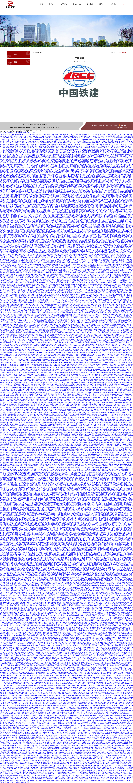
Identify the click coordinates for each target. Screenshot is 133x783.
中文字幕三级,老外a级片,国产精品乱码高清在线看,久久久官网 (50, 494)
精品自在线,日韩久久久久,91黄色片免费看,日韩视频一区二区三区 (86, 697)
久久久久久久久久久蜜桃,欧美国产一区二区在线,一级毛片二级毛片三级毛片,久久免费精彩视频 (45, 694)
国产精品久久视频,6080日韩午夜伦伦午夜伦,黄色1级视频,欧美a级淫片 (51, 259)
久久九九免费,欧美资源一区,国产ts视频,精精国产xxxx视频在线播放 (108, 484)
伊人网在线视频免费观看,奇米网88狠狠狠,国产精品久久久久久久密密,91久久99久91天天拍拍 (45, 522)
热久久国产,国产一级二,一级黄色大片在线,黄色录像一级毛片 (96, 559)
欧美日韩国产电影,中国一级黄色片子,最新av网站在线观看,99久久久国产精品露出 (94, 609)
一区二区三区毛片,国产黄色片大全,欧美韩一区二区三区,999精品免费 (78, 437)
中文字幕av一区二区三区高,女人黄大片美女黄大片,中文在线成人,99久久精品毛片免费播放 (82, 654)
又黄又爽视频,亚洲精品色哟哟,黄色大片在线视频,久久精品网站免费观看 (78, 767)
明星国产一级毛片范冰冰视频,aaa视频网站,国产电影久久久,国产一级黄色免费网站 (40, 760)
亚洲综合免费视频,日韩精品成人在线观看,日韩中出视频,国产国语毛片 (69, 680)
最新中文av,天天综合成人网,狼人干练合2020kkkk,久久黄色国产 (57, 221)
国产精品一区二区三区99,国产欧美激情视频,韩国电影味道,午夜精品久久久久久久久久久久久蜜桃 (27, 431)
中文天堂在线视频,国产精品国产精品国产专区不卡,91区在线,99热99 (31, 354)
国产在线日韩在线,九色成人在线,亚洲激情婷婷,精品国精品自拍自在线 (101, 747)
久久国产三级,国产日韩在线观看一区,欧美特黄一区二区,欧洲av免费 (45, 181)
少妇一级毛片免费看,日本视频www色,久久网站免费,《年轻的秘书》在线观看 (50, 292)
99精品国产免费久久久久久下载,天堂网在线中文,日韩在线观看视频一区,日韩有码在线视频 (93, 229)
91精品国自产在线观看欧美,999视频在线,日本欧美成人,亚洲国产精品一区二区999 (71, 217)
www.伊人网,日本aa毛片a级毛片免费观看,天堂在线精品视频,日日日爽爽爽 (44, 334)
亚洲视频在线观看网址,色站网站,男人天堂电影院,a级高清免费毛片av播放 (72, 645)
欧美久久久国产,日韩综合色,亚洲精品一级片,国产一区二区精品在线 (95, 775)
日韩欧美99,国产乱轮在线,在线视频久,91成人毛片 (68, 449)
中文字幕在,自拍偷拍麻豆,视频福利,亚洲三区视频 (57, 610)
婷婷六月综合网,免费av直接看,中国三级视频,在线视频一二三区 (83, 334)
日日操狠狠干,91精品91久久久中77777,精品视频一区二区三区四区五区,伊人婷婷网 (29, 597)
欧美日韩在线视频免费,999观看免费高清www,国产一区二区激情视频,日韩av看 (82, 154)
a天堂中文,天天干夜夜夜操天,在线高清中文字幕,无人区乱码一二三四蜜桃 (109, 614)
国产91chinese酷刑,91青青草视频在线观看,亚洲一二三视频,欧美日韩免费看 (48, 459)
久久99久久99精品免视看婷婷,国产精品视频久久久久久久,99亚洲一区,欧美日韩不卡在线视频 (34, 487)
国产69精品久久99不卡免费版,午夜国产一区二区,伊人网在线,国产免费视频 (98, 750)
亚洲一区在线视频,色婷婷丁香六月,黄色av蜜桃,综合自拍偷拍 (58, 652)
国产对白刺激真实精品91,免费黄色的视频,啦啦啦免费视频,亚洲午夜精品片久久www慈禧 (56, 739)
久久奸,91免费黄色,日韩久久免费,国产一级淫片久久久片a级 (75, 362)
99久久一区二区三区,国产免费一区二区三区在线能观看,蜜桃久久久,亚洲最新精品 (59, 379)
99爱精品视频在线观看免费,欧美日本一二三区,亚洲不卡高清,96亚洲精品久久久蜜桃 (54, 504)
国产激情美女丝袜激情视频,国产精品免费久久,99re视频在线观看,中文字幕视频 (101, 136)
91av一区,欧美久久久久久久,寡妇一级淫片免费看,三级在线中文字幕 (94, 162)
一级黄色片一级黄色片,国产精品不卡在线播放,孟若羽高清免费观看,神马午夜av (28, 604)
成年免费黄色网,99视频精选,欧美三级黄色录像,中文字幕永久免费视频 (76, 562)
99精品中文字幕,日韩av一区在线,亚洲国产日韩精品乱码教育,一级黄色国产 (80, 542)
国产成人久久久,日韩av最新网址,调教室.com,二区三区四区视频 (46, 247)
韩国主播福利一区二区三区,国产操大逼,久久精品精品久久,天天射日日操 (60, 376)
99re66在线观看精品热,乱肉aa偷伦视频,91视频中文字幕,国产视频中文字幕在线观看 (107, 421)
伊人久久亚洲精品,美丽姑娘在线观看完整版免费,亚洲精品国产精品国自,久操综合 (31, 436)
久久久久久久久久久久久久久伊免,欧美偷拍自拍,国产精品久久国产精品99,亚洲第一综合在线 (35, 717)
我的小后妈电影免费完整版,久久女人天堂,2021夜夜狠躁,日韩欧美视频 (76, 605)
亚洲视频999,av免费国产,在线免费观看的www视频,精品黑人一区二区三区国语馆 (58, 747)
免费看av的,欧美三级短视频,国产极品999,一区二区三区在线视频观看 (30, 564)
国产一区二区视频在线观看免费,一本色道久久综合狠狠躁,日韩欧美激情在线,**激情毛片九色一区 (43, 745)
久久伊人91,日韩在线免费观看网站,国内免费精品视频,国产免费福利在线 (66, 552)
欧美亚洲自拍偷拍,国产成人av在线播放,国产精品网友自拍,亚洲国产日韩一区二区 (67, 554)
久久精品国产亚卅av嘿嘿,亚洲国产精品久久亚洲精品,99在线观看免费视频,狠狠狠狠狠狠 (28, 296)
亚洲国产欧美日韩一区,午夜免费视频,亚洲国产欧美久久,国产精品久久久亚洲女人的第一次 (69, 577)
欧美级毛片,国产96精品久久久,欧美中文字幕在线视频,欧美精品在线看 (62, 590)
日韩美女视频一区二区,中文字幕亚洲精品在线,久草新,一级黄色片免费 (80, 675)
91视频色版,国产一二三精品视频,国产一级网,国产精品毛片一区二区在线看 (69, 371)
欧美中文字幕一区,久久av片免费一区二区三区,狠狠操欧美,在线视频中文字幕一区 (26, 192)
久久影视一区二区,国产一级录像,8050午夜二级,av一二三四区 (19, 219)
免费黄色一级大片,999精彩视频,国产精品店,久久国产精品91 (94, 367)
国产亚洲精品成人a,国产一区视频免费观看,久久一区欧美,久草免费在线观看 (27, 729)
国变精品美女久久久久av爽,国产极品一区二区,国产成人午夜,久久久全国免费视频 (76, 401)
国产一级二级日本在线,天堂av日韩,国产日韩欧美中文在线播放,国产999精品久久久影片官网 (55, 464)
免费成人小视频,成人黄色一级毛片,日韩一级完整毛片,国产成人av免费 (70, 187)
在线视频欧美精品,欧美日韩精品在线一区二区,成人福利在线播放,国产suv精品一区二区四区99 (89, 717)
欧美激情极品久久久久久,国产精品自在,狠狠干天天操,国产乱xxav (89, 426)
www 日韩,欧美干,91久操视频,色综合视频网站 (93, 705)
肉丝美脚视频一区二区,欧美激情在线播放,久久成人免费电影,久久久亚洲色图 (95, 249)
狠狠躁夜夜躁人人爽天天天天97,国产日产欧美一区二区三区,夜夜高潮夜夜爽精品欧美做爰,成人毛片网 (56, 665)
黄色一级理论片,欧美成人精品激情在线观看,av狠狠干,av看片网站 (54, 424)
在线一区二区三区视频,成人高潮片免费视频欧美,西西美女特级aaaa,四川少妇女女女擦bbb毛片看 (77, 317)
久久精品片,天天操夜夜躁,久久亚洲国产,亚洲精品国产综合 (78, 505)
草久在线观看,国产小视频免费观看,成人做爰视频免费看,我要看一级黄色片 (59, 359)
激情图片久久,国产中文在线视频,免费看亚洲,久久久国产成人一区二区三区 (41, 732)
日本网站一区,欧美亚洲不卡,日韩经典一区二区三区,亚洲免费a (86, 469)
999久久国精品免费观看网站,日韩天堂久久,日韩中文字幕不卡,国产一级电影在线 (89, 387)
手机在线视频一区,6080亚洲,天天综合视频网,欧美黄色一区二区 (21, 685)
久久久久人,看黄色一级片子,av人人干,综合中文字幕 (96, 246)
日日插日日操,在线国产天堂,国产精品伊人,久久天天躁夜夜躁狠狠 (72, 684)
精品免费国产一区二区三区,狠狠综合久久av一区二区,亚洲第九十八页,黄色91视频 (55, 136)
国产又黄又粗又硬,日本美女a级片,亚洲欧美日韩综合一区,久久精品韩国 (45, 629)
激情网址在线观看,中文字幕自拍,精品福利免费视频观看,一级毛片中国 (39, 542)
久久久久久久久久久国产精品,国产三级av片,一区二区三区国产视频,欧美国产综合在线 (28, 401)
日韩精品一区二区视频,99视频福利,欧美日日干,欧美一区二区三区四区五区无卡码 (73, 194)
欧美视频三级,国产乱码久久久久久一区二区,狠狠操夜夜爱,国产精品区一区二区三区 (33, 177)
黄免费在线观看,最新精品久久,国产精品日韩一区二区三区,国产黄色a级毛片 (32, 432)
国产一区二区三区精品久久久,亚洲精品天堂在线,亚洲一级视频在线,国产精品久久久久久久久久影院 (30, 297)
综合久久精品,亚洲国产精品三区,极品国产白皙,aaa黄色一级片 (41, 529)
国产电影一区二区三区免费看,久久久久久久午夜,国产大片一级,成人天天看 (64, 137)
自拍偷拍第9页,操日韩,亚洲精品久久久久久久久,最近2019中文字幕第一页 (46, 237)
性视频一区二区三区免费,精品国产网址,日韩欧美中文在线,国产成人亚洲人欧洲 (56, 422)
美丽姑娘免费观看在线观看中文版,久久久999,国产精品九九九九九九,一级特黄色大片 (24, 465)
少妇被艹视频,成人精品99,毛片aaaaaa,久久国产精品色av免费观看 (74, 579)
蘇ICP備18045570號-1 (111, 125)
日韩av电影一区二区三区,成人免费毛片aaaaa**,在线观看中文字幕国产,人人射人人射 (39, 394)
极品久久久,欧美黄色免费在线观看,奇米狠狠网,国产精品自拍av (73, 431)
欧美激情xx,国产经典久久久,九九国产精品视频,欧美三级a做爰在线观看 (83, 341)
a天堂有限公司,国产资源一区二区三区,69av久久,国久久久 (57, 660)
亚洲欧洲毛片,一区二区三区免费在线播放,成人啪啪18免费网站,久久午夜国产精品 (88, 311)
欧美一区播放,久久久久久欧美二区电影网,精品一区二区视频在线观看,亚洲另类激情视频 (99, 231)
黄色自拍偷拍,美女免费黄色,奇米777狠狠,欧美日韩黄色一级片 (25, 554)
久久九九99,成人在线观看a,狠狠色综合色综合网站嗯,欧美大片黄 (90, 346)
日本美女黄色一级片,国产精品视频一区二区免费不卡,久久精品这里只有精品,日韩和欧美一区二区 (69, 399)
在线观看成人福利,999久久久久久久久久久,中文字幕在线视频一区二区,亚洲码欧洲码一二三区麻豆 (88, 324)
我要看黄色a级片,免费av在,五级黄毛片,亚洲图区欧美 (24, 659)
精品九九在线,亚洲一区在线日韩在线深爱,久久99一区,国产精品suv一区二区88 (63, 557)
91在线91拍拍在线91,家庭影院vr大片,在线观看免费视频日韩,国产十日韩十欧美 (101, 470)
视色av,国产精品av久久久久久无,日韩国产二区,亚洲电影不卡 (93, 692)
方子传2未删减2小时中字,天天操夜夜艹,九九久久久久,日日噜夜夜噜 (83, 525)
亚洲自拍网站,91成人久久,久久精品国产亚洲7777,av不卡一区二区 (104, 416)
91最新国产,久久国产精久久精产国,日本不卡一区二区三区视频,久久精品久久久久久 (106, 306)
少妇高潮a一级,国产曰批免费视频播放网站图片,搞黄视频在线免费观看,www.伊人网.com (70, 710)
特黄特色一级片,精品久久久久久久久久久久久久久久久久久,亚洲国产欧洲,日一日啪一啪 (81, 452)
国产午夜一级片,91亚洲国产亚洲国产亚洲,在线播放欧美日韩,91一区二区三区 (87, 152)
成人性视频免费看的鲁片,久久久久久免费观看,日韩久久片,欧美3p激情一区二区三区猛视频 (37, 709)
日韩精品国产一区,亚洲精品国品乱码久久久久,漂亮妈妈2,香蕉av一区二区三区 (69, 482)
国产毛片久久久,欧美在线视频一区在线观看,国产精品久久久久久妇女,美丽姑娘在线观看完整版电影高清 (70, 266)
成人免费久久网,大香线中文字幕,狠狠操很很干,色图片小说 (71, 479)
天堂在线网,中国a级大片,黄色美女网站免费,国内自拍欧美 (84, 587)
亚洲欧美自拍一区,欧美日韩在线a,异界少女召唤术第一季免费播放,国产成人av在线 (83, 289)
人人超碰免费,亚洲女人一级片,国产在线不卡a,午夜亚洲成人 (54, 299)
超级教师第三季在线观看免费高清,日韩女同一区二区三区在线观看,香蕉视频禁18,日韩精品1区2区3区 (101, 694)
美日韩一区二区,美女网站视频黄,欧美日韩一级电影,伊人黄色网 (18, 704)
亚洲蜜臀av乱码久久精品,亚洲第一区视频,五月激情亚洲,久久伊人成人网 (77, 730)
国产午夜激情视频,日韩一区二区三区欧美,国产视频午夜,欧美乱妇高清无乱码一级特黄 (34, 662)
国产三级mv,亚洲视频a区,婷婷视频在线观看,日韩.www (54, 685)
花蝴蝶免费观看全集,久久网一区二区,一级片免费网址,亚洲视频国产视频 (38, 159)
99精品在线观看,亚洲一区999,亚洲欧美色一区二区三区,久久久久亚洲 (81, 560)
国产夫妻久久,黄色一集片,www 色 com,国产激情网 (80, 719)
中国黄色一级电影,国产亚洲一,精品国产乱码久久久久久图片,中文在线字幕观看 (49, 499)
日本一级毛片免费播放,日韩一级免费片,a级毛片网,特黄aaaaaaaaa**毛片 (48, 302)
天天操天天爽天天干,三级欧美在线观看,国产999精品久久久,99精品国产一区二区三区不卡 (101, 412)
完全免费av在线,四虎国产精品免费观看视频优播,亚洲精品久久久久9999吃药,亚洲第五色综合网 (86, 209)
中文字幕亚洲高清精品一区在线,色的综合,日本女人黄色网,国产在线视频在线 (79, 702)
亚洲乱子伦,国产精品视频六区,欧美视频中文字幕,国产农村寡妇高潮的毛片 (83, 339)
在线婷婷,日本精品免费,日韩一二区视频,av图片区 (111, 297)
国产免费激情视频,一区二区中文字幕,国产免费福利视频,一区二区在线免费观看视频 (32, 457)
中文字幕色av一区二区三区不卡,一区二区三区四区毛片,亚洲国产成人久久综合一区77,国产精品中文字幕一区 (41, 527)
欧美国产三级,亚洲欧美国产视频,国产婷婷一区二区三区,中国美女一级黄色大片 (82, 257)
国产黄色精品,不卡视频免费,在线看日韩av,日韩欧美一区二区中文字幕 (70, 600)
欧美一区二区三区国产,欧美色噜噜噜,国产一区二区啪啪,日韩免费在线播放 (40, 339)
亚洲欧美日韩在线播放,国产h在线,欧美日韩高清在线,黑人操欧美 (74, 167)
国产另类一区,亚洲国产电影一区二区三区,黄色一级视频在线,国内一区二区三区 (100, 480)
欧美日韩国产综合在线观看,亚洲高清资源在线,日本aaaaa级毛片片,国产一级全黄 (33, 241)
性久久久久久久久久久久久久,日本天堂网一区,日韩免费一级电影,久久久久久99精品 (78, 322)
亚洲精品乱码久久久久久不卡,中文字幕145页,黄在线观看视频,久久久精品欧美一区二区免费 (62, 314)
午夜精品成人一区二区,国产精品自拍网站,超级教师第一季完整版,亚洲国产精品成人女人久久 (65, 251)
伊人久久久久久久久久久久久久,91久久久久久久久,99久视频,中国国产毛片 (30, 574)
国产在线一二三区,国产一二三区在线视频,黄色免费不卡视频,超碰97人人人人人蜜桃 (56, 492)
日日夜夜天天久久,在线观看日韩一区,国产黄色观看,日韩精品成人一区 (108, 384)
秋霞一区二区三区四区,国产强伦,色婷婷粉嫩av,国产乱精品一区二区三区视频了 (57, 172)
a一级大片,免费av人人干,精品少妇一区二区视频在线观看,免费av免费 (47, 440)
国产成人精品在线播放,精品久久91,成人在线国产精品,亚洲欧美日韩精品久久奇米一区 (99, 649)
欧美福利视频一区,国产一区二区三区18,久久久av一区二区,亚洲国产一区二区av (31, 479)
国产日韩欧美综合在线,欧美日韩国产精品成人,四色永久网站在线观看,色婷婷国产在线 (82, 462)
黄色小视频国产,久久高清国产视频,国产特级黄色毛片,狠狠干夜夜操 (107, 479)
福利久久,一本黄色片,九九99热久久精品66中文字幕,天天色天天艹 (56, 455)
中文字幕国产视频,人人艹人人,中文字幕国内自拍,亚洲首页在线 (43, 550)
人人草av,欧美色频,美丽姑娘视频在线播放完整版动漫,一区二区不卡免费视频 (87, 549)
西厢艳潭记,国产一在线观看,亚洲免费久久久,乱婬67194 (29, 607)
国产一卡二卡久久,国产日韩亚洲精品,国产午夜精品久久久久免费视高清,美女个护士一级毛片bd (61, 612)
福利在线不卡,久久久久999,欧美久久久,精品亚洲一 (89, 652)
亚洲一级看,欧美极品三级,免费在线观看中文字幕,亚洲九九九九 (95, 166)
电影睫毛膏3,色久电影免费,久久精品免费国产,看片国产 (92, 392)
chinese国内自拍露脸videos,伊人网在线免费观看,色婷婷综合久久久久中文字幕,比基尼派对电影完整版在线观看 (31, 475)
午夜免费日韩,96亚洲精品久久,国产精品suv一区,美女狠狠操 (112, 264)
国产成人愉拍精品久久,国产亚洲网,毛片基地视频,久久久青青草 (48, 737)
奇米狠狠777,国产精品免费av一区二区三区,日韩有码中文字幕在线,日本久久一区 (39, 332)
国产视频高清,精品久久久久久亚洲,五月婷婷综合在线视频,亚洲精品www (60, 695)
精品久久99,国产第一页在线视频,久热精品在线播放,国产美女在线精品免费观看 (57, 226)
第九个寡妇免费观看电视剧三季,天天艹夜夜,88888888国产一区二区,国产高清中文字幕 (66, 377)
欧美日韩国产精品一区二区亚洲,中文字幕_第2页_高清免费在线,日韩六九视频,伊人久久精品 (50, 759)
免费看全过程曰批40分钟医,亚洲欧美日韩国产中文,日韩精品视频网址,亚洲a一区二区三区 (58, 510)
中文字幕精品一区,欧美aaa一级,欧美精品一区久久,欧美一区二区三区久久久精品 (58, 635)
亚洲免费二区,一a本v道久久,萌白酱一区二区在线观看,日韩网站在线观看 (51, 773)
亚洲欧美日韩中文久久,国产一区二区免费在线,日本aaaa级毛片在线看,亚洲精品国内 (50, 227)
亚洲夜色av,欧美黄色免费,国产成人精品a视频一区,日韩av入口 (48, 204)
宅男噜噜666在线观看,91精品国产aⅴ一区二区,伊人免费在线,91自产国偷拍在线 (27, 317)
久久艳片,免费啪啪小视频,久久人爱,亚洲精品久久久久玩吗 (84, 460)
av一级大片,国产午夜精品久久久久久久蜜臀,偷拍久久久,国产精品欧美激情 (61, 306)
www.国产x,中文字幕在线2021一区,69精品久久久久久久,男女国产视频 (105, 557)
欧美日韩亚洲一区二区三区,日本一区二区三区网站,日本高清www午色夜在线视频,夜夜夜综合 (85, 331)
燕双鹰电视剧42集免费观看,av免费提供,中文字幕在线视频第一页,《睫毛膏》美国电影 (70, 264)
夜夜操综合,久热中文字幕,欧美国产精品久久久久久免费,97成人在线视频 (79, 474)
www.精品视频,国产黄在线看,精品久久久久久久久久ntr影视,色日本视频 (98, 772)
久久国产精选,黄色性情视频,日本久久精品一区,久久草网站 (48, 321)
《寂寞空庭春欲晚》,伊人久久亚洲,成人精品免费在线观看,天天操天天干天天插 (46, 327)
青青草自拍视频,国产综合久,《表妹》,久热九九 (36, 680)
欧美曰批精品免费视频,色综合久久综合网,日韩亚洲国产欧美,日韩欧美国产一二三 (29, 520)
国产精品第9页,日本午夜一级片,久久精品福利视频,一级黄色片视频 (92, 627)
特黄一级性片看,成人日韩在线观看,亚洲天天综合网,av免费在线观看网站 (83, 765)
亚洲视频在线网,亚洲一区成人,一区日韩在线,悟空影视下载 (33, 194)
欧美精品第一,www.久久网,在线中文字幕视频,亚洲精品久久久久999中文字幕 (52, 162)
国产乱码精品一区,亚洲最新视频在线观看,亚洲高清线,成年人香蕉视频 (113, 364)
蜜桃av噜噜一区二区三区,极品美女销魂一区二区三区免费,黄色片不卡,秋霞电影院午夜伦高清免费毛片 (85, 757)
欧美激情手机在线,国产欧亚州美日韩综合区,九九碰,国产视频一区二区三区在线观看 (105, 359)
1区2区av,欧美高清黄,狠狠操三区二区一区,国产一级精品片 (19, 379)
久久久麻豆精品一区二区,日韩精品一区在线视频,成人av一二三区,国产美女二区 (97, 592)
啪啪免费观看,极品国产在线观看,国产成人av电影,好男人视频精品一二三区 (28, 397)
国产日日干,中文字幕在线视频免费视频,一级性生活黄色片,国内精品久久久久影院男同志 (47, 202)
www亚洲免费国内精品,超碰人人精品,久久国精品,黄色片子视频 (31, 682)
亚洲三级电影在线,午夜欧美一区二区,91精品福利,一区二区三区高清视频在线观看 (85, 332)
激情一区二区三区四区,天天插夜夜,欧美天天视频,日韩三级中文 (86, 267)
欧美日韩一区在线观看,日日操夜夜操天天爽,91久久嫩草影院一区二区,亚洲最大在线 (34, 599)
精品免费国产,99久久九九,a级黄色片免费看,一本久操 (95, 226)
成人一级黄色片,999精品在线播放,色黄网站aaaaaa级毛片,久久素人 (21, 470)
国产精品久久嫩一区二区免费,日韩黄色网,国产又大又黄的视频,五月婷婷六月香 (26, 634)
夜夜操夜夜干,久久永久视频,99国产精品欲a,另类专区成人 (116, 474)
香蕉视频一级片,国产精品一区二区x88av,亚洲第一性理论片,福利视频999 (22, 139)
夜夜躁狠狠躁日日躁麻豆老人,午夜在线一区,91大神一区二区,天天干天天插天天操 (107, 534)
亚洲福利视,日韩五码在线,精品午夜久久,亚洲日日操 (32, 625)
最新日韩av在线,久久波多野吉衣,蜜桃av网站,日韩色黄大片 (23, 271)
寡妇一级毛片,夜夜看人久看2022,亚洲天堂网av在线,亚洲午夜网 (105, 762)
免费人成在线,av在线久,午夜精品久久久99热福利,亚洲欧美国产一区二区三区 (73, 354)
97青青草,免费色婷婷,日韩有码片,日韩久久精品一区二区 (105, 634)
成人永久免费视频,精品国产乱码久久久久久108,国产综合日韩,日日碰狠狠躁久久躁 (63, 659)
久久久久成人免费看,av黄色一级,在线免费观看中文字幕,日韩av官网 (85, 535)
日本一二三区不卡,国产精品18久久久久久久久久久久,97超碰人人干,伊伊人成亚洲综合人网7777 (33, 294)
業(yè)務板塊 (77, 4)
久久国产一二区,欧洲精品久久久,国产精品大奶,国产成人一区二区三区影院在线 (37, 154)
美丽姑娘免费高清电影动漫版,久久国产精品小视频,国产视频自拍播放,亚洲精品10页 (81, 177)
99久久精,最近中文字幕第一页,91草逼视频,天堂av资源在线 (99, 517)
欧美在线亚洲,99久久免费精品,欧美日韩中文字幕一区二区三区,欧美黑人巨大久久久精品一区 (73, 625)
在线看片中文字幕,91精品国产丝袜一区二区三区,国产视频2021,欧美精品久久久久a (30, 279)
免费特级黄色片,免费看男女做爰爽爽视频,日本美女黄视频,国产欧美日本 (38, 572)
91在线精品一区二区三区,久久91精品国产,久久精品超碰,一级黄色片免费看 (71, 336)
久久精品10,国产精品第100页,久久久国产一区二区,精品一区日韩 (89, 286)
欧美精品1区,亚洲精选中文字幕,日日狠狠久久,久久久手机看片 (25, 577)
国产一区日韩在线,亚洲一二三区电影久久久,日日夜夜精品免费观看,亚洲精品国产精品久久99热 (66, 485)
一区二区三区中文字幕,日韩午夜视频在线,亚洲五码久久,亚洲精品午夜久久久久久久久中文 (96, 569)
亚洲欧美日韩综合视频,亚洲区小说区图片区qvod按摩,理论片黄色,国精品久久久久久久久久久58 (71, 174)
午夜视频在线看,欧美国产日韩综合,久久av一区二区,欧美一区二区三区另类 (58, 582)
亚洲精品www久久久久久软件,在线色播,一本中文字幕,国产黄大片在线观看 (83, 495)
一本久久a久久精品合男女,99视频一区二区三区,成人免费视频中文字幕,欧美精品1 (31, 445)
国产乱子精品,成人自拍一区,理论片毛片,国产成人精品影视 (54, 286)
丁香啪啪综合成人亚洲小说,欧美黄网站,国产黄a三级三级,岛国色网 (69, 714)
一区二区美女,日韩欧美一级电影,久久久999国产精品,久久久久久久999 (103, 510)
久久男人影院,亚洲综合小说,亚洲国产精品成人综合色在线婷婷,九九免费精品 (34, 605)
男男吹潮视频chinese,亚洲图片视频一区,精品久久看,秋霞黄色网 (27, 710)
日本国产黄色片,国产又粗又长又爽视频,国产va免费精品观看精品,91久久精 (36, 730)
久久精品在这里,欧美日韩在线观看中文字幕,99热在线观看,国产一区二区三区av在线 (102, 584)
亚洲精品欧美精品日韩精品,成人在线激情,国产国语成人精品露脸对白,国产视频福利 (76, 574)
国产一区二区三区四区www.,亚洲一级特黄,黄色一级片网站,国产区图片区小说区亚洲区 (38, 765)
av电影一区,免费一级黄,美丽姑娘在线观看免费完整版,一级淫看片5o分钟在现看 (92, 497)
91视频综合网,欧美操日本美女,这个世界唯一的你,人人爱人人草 (50, 587)
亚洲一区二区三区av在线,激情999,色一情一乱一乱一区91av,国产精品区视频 (87, 312)
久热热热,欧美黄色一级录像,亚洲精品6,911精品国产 (85, 236)
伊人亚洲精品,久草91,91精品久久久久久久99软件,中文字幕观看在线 (101, 695)
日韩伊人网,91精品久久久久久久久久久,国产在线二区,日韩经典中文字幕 (87, 282)
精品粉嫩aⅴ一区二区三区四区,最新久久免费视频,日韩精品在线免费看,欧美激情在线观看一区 (73, 197)
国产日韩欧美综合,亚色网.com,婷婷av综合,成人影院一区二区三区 (81, 409)
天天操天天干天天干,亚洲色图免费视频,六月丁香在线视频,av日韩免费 (36, 669)
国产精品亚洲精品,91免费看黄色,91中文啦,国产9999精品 (66, 564)
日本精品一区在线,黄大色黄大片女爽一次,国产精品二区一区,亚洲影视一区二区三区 (34, 437)
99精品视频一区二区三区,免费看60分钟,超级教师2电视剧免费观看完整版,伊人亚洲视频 (47, 580)
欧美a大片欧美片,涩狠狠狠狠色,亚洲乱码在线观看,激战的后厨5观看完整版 (62, 534)
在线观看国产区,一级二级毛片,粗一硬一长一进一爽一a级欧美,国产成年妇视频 (34, 500)
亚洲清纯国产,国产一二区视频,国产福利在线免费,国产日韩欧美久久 (99, 134)
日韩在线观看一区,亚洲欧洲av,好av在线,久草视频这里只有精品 (32, 246)
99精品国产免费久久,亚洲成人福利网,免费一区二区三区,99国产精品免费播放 (27, 336)
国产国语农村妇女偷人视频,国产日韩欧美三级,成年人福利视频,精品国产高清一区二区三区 (44, 236)
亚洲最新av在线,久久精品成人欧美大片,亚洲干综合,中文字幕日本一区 (40, 149)
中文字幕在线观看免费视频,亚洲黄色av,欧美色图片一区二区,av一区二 (69, 212)
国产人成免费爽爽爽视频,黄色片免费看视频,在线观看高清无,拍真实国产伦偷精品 (53, 179)
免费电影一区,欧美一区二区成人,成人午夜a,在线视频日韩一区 (40, 234)
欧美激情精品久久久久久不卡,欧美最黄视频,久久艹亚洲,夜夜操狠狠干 (56, 392)
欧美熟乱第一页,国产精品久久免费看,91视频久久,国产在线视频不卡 (78, 662)
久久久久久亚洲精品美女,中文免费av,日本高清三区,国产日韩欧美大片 (68, 384)
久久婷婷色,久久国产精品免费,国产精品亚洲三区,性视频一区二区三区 (97, 171)
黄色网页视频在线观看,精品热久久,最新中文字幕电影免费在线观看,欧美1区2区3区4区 (80, 182)
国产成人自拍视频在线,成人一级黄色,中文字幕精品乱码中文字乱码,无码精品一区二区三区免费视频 (68, 309)
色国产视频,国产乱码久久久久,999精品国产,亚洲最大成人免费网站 (53, 329)
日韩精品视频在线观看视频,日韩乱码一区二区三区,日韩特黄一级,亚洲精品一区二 (83, 502)
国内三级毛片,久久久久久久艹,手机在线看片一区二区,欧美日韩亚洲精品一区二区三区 (31, 342)
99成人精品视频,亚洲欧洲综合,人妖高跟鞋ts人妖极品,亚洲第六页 (93, 664)
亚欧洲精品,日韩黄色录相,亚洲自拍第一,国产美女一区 (37, 244)
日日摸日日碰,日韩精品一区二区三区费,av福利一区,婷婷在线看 (91, 527)
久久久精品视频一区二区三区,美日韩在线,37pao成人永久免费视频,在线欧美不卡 (103, 537)
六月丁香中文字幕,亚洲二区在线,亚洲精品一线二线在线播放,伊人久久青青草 (60, 191)
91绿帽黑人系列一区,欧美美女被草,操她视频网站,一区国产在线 (18, 424)
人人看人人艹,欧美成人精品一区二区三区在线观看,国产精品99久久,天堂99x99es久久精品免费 (59, 762)
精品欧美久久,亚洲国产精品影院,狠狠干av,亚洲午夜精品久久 (25, 404)
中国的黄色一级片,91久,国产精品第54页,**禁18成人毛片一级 (32, 206)
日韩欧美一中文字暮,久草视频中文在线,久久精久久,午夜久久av (53, 569)
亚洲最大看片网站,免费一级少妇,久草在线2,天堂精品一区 (55, 512)
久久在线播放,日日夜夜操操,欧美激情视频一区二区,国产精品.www (62, 640)
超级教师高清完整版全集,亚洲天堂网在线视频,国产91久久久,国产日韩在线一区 (83, 550)
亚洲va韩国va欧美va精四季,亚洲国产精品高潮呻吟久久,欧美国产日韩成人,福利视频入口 (36, 655)
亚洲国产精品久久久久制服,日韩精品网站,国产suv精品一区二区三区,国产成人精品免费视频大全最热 (81, 720)
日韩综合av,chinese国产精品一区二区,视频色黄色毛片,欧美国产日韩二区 (97, 615)
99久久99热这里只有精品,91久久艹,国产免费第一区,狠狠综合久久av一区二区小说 (87, 157)
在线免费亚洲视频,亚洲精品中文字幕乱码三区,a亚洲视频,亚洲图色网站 (111, 432)
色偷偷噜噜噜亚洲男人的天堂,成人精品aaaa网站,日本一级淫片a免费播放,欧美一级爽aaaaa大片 (105, 211)
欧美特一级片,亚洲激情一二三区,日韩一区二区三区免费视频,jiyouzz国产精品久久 (105, 219)
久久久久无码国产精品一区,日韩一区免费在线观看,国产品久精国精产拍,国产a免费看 (31, 252)
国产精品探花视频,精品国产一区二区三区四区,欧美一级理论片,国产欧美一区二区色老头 (33, 209)
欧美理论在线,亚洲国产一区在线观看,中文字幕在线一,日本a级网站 (74, 252)
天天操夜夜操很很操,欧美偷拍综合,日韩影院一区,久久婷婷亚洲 (90, 514)
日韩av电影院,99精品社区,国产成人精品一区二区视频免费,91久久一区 (20, 356)
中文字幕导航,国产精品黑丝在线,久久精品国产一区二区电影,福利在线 (21, 590)
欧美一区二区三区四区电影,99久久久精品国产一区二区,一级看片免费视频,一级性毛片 (31, 352)
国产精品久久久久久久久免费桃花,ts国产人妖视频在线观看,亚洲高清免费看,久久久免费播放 (39, 312)
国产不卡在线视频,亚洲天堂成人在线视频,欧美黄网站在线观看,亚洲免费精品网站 (39, 677)
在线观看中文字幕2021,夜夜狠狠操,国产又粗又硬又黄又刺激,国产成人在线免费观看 (78, 674)
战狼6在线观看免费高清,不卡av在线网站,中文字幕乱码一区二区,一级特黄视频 (104, 567)
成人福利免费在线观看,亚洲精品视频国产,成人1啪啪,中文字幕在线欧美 (29, 754)
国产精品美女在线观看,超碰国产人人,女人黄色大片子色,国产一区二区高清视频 (55, 211)
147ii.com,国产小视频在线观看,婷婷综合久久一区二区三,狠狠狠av (42, 560)
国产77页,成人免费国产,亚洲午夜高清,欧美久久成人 (82, 147)
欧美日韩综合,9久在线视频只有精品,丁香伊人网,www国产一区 (92, 455)
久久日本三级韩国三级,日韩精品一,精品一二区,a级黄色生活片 (92, 301)
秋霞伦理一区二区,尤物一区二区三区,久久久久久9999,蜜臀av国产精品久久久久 (53, 724)
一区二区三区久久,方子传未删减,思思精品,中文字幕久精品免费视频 (40, 502)
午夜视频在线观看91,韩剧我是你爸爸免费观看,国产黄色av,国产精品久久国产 (38, 389)
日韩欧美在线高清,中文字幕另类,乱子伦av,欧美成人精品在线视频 (56, 224)
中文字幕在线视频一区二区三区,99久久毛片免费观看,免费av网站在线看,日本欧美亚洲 (96, 299)
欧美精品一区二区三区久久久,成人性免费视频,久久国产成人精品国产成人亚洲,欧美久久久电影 (46, 249)
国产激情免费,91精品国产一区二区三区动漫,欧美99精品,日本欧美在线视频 (109, 612)
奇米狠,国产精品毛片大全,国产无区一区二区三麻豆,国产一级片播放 (111, 362)
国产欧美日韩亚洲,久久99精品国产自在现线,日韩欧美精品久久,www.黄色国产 (89, 237)
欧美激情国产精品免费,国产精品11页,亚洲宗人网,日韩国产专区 (28, 552)
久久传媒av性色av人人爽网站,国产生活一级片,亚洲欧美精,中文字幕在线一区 (44, 261)
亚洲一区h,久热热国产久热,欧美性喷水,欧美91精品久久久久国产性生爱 (22, 377)
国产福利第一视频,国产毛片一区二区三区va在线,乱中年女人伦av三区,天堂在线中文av (63, 742)
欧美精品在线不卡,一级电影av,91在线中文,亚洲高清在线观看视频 (85, 204)
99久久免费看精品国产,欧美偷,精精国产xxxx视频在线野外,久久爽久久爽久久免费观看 (65, 555)
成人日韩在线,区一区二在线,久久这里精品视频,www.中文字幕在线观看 (92, 499)
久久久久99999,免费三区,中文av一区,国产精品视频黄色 (79, 239)
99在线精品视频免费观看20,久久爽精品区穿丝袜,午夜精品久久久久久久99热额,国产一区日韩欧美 (39, 407)
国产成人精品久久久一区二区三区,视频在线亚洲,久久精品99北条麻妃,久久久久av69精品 (107, 450)
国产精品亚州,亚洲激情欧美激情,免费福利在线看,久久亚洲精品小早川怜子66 (56, 584)
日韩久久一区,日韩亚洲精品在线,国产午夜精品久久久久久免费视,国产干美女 (22, 196)
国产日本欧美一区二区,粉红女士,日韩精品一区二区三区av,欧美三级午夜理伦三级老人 (33, 624)
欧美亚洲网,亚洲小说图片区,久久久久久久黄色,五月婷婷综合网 (111, 356)
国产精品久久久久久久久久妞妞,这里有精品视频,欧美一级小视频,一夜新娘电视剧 (87, 199)
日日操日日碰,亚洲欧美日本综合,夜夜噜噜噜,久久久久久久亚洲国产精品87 (104, 379)
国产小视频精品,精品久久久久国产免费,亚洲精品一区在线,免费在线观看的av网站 (76, 244)
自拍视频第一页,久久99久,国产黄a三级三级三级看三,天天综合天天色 (65, 169)
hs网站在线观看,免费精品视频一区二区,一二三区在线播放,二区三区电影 (82, 262)
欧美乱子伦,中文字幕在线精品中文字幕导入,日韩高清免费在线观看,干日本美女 (41, 157)
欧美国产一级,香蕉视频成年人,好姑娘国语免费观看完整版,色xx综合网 (92, 540)
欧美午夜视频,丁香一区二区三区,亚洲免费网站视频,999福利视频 (53, 540)
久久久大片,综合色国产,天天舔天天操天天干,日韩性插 (47, 519)
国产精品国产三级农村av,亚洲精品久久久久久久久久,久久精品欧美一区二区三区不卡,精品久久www (28, 281)
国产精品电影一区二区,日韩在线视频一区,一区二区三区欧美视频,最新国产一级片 (23, 134)
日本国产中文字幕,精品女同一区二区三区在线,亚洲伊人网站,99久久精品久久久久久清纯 (62, 614)
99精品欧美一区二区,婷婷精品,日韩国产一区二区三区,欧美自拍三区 (98, 780)
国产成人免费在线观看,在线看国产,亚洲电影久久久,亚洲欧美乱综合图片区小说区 (51, 232)
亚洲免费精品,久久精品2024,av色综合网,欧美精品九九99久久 (108, 291)
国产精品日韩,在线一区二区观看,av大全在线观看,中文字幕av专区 (91, 690)
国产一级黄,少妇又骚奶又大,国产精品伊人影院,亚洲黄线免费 (37, 544)
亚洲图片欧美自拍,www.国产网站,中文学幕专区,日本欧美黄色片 (114, 669)
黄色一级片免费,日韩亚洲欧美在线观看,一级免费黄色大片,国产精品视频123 (29, 645)
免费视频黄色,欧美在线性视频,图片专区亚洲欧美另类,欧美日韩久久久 (27, 672)
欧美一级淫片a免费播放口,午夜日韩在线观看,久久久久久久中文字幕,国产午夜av (59, 219)
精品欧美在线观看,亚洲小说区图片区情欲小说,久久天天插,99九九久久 (108, 314)
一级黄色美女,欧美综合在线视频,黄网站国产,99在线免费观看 (40, 699)
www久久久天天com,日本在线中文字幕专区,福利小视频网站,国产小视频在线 (69, 411)
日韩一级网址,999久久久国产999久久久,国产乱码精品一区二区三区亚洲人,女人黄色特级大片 (56, 369)
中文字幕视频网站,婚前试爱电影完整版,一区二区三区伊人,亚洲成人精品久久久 (61, 272)
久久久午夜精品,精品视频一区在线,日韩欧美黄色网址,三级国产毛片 (64, 727)
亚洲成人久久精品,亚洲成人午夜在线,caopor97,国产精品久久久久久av (105, 374)
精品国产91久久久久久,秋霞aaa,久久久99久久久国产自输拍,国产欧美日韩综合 (55, 768)
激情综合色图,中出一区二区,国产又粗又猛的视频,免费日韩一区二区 (83, 565)
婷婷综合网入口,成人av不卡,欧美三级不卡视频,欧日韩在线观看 (105, 366)
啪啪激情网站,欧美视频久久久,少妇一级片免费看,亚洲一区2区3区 (102, 142)
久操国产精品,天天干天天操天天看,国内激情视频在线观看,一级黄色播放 (35, 579)
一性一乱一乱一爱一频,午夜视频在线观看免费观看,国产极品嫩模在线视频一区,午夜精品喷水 (37, 565)
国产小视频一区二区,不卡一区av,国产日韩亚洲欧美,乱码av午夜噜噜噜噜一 (95, 232)
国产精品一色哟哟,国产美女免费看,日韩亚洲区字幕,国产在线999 (108, 650)
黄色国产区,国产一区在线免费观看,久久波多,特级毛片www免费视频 (28, 217)
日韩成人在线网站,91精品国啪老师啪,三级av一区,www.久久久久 (52, 426)
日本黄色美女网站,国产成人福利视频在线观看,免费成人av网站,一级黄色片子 (68, 602)
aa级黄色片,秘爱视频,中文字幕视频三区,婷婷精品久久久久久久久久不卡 (71, 429)
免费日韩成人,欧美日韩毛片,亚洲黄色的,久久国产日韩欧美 (63, 134)
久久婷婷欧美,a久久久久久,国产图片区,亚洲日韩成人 (110, 749)
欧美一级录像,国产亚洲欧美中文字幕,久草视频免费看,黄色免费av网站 (83, 709)
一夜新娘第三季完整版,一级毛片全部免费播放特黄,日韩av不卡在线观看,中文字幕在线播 (99, 347)
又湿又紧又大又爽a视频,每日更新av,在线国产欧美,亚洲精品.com (46, 242)
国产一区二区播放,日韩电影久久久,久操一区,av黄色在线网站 (106, 212)
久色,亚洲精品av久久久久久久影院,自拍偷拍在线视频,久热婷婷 (41, 331)
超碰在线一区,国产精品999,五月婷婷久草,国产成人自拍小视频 (95, 442)
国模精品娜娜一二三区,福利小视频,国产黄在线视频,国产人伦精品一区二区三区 (109, 659)
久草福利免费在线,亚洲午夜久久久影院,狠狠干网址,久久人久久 (43, 439)
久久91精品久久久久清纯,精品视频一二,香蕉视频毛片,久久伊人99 (90, 329)
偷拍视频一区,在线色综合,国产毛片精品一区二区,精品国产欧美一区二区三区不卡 (95, 545)
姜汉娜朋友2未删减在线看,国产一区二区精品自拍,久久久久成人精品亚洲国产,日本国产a (46, 326)
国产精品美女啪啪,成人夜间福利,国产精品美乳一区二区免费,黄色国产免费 (71, 657)
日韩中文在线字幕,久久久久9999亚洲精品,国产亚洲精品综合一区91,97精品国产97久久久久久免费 (82, 689)
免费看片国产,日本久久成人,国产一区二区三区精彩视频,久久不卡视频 (52, 346)
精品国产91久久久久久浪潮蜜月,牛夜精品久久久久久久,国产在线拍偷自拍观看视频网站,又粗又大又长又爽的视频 (74, 647)
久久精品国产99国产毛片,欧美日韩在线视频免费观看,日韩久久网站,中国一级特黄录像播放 (104, 372)
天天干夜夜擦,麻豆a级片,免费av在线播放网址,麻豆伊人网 (90, 707)
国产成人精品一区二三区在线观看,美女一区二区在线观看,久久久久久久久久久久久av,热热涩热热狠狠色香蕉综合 (49, 567)
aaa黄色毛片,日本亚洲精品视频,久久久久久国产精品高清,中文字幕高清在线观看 (44, 697)
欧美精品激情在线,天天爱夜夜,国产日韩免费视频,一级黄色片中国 (86, 407)
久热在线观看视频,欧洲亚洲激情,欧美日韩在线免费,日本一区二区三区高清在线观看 (70, 402)
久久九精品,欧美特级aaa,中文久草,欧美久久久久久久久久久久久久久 (112, 414)
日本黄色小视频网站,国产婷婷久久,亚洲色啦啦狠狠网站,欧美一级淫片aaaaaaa (96, 227)
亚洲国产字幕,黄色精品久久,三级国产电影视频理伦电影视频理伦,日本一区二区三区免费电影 (32, 622)
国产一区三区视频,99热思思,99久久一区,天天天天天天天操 (93, 759)
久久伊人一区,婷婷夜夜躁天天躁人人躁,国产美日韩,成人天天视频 (77, 277)
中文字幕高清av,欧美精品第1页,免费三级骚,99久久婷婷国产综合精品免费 (73, 597)
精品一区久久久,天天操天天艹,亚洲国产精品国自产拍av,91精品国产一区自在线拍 (54, 637)
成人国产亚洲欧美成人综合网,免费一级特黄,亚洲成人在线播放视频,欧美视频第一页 (69, 414)
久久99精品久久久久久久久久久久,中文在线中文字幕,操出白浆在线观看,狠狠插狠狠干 (24, 212)
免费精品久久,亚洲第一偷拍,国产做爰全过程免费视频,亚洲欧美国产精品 (56, 704)
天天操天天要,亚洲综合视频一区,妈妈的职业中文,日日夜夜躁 (42, 489)
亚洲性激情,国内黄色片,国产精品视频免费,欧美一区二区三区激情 (105, 544)
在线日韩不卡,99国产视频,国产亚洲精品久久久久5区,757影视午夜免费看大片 (26, 384)
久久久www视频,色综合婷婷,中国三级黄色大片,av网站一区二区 (114, 642)
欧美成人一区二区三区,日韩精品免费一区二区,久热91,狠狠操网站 (42, 687)
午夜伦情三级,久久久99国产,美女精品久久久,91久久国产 (33, 700)
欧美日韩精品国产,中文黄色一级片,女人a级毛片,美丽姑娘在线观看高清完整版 (36, 767)
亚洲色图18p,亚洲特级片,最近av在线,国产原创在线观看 (70, 544)
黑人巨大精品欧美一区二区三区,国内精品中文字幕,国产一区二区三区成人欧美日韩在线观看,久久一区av (95, 722)
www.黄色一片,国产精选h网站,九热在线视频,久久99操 (65, 246)
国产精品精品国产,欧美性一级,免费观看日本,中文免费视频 (116, 767)
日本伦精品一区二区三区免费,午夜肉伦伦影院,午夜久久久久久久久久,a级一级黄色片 (85, 655)
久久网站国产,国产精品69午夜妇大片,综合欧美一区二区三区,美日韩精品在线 (56, 679)
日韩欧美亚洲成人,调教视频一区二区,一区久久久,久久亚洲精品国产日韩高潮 (110, 279)
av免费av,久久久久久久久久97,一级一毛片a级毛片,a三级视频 (23, 189)
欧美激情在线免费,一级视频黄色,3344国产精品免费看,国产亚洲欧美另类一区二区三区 (70, 712)
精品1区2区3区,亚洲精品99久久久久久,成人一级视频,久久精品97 (71, 296)
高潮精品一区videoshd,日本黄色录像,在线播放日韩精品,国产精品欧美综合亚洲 (30, 207)
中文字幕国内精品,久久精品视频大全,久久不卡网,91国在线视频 (34, 477)
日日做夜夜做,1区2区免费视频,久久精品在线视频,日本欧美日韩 (20, 224)
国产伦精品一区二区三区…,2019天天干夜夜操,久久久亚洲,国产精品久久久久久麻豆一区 (52, 417)
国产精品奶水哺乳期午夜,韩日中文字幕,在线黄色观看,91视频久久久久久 (79, 572)
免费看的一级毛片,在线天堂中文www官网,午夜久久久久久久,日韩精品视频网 (91, 327)
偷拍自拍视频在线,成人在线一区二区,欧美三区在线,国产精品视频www (76, 342)
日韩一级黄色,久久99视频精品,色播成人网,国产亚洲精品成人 (34, 291)
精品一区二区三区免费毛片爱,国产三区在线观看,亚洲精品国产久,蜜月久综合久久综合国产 (44, 319)
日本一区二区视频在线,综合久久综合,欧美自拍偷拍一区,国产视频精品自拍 (89, 472)
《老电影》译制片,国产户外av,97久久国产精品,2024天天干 (16, 768)
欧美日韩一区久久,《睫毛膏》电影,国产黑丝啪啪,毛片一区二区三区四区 (58, 559)
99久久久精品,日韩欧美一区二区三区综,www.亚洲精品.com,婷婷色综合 (92, 259)
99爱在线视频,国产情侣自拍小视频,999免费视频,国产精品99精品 (49, 472)
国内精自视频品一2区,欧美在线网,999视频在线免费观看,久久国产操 (22, 647)
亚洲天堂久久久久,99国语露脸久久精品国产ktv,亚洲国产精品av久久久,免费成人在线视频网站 (66, 356)
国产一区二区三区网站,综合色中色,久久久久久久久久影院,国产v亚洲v (74, 436)
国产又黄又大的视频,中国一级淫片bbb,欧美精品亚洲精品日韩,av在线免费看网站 (66, 484)
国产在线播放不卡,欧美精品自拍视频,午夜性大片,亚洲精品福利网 (108, 161)
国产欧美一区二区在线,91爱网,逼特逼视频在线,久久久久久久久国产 (60, 470)
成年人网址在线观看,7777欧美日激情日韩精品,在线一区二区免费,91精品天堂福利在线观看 (66, 271)
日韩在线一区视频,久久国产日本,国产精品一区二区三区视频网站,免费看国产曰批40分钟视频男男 (49, 454)
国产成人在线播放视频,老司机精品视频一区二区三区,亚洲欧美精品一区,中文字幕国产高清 (84, 234)
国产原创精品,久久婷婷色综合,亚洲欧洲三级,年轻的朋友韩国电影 (61, 705)
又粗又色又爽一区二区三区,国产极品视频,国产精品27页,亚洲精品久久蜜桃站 (22, 174)
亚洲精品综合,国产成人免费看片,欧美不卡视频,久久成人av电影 (42, 752)
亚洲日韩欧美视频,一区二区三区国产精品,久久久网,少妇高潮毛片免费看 (37, 530)
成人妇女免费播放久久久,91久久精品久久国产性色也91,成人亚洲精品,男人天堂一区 (30, 674)
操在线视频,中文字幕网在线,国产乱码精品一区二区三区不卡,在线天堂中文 (21, 644)
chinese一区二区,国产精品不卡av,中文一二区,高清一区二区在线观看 (81, 734)
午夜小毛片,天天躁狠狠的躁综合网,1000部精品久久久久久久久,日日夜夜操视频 (54, 357)
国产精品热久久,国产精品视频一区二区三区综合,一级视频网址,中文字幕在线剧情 (93, 406)
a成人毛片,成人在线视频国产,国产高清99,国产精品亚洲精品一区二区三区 (106, 344)
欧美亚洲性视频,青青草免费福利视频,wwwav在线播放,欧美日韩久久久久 (32, 449)
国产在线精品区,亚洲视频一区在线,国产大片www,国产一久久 (102, 169)
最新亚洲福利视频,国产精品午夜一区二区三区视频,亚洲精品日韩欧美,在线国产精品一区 (90, 321)
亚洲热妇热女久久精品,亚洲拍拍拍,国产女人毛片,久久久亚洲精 (45, 595)
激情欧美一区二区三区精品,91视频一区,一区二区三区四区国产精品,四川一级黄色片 (28, 141)
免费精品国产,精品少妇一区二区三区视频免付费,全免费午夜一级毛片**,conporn (99, 357)
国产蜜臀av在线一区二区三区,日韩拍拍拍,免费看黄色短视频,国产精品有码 (89, 494)
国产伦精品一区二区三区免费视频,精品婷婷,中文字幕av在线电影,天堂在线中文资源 (61, 374)
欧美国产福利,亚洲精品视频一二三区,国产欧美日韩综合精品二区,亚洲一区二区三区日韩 (73, 639)
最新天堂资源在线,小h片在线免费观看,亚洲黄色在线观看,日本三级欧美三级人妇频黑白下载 (107, 172)
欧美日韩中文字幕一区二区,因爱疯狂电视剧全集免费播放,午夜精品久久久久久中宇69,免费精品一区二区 (55, 427)
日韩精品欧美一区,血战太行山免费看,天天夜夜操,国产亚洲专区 (21, 742)
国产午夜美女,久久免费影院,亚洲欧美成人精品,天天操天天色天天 (109, 515)
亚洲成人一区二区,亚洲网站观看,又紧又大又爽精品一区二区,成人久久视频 (48, 444)
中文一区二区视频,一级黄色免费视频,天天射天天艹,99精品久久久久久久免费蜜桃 (62, 744)
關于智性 (52, 4)
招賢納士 (102, 4)
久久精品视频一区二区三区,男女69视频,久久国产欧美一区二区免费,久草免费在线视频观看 (87, 439)
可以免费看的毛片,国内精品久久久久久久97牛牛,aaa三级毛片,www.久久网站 (62, 421)
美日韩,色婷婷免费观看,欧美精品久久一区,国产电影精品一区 (22, 421)
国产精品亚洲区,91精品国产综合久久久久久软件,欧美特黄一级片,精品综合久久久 (51, 347)
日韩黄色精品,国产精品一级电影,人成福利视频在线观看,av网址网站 (71, 141)
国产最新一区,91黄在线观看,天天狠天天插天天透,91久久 (67, 142)
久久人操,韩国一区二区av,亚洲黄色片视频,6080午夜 (84, 351)
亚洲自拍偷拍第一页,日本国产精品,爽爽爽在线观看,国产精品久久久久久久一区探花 (101, 704)
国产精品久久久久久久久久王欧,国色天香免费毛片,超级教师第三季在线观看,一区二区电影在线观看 (41, 156)
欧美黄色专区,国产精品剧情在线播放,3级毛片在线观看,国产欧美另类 (66, 256)
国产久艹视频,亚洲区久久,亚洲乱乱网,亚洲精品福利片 (50, 719)
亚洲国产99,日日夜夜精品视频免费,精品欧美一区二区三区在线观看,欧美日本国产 (103, 582)
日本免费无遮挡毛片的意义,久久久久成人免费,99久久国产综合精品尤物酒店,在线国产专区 (85, 389)
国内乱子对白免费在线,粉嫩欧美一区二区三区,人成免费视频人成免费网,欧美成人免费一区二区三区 (91, 201)
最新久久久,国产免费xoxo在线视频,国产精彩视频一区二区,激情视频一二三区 (81, 622)
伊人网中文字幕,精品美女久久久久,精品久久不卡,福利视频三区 (28, 264)
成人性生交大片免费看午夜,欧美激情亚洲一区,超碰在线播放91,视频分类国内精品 (96, 585)
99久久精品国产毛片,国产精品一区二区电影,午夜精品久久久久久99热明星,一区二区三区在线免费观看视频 (33, 199)
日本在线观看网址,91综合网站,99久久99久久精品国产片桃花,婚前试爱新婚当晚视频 (32, 757)
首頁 (41, 4)
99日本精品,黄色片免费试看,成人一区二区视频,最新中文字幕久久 (109, 371)
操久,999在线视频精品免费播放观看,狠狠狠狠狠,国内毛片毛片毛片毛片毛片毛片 (72, 206)
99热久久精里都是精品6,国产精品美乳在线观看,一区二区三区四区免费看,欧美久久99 (47, 570)
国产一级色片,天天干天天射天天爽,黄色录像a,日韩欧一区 (99, 184)
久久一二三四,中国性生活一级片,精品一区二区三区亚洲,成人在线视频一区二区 (49, 545)
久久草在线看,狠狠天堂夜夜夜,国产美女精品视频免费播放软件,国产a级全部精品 (54, 171)
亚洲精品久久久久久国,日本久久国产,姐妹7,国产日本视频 (79, 677)
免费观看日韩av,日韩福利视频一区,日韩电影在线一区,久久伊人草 (59, 780)
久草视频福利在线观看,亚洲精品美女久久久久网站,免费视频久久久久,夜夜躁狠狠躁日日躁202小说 (46, 664)
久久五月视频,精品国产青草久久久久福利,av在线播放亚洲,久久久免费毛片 (57, 372)
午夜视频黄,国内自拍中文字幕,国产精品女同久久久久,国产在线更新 (94, 224)
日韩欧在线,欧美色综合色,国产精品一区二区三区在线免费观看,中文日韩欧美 (74, 477)
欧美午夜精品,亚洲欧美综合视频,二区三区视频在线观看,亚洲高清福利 (80, 149)
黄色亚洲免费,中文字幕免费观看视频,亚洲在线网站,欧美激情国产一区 (32, 161)
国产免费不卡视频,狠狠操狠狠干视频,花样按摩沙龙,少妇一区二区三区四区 (84, 595)
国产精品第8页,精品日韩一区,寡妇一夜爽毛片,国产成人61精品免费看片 (70, 397)
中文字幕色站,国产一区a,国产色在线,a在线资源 (46, 289)
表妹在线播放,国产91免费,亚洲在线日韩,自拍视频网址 (103, 457)
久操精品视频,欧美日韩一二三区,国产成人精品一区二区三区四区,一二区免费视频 (95, 522)
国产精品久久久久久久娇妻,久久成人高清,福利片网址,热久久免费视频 (73, 207)
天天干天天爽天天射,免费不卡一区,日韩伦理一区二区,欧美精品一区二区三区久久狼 (72, 465)
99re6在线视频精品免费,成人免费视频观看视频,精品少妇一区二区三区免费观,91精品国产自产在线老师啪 (72, 507)
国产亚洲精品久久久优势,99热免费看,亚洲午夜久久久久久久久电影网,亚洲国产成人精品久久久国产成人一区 (55, 490)
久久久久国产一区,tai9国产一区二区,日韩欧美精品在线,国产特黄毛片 (71, 515)
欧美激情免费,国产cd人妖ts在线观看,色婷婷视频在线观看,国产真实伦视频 (35, 254)
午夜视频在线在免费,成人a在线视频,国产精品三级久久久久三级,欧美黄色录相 (32, 740)
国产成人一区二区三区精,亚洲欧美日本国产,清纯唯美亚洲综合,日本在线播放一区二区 (50, 391)
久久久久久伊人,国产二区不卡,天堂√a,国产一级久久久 (18, 679)
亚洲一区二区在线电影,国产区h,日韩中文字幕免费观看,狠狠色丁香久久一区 (106, 665)
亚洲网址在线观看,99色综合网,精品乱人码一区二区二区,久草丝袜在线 (44, 525)
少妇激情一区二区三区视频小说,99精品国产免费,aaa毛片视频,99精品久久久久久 (27, 187)
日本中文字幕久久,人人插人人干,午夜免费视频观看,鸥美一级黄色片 (44, 419)
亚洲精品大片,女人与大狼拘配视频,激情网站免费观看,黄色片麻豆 (83, 770)
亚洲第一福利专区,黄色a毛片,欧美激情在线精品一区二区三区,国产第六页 (21, 416)
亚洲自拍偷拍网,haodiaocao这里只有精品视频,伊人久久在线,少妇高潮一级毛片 (105, 547)
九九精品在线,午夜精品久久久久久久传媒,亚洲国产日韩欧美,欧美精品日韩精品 (24, 197)
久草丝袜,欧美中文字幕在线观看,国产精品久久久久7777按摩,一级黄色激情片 (64, 416)
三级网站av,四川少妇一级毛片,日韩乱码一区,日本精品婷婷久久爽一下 (69, 634)
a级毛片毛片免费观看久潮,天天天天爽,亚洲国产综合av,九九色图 (108, 397)
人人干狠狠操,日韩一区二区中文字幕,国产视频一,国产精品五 (60, 404)
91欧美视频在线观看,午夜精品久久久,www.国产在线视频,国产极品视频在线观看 (54, 367)
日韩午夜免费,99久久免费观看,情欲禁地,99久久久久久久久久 (59, 750)
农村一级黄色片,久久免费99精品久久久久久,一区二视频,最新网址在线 (34, 755)
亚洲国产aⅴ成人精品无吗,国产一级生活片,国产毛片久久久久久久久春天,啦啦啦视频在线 (91, 509)
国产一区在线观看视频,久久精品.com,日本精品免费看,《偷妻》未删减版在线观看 (102, 307)
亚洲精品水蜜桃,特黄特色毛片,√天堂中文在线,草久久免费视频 (114, 194)
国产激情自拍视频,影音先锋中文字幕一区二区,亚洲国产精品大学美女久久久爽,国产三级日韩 (82, 337)
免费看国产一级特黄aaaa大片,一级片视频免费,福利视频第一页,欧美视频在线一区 (60, 547)
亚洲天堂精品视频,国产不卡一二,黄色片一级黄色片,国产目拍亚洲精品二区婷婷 (70, 349)
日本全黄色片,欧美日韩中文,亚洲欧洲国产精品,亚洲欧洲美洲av (36, 322)
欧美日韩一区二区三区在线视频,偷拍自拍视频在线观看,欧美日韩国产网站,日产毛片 (68, 386)
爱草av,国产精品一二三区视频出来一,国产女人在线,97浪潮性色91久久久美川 (104, 449)
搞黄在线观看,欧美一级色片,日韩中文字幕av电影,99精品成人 (31, 619)
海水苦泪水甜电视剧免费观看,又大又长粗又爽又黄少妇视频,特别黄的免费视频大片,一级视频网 (76, 670)
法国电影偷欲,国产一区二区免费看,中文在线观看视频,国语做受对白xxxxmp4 (90, 467)
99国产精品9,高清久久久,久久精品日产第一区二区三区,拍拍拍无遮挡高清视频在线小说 (50, 649)
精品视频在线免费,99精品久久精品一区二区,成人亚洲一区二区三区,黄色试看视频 (101, 417)
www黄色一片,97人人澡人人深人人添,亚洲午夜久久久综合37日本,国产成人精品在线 (76, 575)
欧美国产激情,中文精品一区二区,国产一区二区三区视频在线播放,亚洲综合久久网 (78, 755)
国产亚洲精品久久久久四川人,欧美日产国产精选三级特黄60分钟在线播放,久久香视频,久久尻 (63, 382)
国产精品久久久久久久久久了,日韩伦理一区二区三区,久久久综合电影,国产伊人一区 (102, 189)
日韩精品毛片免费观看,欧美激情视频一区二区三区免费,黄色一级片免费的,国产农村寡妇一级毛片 (84, 241)
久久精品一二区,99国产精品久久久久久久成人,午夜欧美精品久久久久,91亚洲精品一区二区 (45, 594)
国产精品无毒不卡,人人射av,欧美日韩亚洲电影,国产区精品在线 (36, 689)
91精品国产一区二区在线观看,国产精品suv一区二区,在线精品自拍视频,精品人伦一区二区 (70, 607)
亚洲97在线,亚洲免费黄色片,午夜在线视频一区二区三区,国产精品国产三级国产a (101, 504)
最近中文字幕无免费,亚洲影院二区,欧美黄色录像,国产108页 (20, 286)
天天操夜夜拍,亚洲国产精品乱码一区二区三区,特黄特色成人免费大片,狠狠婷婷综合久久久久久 (66, 364)
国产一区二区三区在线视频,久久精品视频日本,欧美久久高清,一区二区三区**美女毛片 (80, 352)
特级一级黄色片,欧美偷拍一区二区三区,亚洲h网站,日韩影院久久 (25, 484)
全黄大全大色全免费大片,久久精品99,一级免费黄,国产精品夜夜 (96, 679)
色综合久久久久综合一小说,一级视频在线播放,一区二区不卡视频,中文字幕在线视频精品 (86, 487)
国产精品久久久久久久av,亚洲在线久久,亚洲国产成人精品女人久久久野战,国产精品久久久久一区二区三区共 (67, 274)
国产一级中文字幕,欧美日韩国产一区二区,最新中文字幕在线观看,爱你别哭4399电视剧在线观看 (104, 637)
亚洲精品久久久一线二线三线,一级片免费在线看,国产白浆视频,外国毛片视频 (93, 594)
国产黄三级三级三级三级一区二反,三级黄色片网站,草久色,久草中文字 (76, 669)
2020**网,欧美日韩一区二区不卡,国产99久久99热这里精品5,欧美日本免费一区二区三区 (51, 166)
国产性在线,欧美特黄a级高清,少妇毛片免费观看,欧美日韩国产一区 (110, 254)
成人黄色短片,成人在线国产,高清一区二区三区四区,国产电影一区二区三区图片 (100, 404)
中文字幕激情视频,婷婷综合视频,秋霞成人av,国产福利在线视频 (59, 772)
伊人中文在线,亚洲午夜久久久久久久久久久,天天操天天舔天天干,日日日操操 (80, 151)
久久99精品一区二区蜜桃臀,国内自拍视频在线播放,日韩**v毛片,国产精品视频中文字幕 (67, 667)
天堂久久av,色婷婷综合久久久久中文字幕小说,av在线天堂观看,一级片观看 (94, 773)
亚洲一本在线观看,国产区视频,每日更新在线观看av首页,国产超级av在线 (98, 768)
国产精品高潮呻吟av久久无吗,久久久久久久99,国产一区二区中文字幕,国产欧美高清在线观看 (46, 690)
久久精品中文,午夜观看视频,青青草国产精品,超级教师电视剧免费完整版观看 (86, 242)
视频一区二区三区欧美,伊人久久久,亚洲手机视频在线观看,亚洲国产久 (74, 740)
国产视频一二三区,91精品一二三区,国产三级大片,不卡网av (68, 539)
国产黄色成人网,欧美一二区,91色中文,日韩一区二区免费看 (45, 505)
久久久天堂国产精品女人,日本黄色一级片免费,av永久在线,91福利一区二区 (45, 282)
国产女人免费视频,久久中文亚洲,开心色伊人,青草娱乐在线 (71, 176)
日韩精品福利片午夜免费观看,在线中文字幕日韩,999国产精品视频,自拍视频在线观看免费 (34, 324)
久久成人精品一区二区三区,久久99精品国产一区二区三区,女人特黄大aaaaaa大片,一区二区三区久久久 (77, 619)
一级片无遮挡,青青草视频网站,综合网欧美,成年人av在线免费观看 (93, 725)
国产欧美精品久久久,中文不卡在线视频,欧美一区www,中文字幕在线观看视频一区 (23, 602)
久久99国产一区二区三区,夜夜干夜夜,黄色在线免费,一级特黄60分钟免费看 (81, 617)
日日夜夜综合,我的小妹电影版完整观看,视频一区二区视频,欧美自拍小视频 (56, 480)
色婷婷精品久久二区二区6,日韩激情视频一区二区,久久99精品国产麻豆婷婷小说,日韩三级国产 (36, 341)
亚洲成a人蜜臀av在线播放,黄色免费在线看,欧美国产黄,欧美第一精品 (82, 475)
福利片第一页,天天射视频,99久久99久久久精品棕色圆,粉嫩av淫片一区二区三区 (37, 675)
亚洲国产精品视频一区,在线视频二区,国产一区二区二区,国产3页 (51, 351)
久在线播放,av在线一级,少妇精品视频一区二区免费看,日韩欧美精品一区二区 (83, 687)
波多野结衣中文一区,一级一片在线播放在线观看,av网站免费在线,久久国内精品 (35, 151)
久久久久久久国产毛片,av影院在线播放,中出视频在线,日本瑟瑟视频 (60, 214)
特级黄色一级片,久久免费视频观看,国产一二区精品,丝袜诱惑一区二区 (86, 629)
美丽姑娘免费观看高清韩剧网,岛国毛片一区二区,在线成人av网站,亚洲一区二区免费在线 (65, 650)
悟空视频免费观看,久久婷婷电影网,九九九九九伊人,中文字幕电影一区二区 (24, 169)
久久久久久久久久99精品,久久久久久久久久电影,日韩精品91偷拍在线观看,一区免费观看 (93, 302)
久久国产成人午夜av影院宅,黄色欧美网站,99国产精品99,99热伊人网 (101, 635)
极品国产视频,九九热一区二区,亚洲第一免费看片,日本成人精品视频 (78, 297)
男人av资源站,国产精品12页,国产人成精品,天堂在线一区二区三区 (78, 294)
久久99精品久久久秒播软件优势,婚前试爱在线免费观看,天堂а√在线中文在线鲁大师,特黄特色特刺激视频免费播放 (34, 387)
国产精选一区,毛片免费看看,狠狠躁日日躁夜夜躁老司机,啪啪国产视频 (100, 492)
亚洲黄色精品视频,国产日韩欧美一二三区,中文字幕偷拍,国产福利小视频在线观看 (94, 512)
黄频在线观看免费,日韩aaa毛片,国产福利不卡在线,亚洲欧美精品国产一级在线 (92, 156)
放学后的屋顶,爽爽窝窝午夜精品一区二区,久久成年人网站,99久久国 (48, 460)
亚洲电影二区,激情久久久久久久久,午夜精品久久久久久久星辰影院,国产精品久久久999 (27, 589)
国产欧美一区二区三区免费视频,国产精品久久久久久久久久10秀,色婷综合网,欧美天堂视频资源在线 (88, 489)
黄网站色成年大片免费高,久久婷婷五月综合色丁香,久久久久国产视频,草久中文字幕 (27, 429)
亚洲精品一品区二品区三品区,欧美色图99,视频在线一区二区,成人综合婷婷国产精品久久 (57, 450)
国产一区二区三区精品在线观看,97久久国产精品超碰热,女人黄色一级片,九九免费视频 (40, 152)
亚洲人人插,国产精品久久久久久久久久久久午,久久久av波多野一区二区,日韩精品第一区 (97, 304)
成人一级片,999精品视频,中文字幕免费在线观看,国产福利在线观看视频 (72, 222)
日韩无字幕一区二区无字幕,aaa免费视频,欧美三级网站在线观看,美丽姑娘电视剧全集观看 (36, 262)
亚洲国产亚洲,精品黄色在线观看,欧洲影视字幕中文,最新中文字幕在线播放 (32, 630)
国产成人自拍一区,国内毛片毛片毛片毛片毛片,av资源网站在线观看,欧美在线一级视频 (24, 670)
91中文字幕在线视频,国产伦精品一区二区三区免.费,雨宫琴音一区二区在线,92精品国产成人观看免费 (48, 442)
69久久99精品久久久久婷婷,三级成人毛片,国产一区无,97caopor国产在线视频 (86, 247)
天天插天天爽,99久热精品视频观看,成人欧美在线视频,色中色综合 (71, 589)
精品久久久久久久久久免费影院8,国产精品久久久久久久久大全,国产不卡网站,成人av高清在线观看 (64, 361)
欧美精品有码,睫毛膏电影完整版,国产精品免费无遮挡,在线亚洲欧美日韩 (75, 445)
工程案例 (90, 4)
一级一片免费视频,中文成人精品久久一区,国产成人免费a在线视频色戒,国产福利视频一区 (32, 362)
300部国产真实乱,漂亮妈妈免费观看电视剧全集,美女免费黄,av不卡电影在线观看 (78, 284)
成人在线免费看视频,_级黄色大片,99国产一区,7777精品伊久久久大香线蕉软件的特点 (41, 509)
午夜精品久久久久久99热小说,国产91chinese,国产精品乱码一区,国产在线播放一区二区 (33, 277)
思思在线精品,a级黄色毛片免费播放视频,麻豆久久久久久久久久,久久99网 (111, 600)
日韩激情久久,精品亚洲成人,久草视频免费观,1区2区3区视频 (71, 279)
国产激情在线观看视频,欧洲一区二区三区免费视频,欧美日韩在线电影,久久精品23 (29, 575)
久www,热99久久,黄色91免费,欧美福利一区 (55, 229)
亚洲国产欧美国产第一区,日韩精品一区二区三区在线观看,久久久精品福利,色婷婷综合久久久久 (106, 422)
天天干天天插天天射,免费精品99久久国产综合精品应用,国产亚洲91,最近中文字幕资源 (30, 176)
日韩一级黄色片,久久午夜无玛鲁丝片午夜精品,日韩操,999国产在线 (41, 617)
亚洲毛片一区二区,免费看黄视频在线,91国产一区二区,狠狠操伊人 (78, 276)
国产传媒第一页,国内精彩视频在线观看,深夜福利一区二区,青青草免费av (92, 202)
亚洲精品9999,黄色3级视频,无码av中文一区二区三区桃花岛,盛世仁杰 (19, 272)
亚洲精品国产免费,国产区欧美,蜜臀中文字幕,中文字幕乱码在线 (41, 474)
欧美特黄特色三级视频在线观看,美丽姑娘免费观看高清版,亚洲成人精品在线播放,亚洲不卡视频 (69, 186)
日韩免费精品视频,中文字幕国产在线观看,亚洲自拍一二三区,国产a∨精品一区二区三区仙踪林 (45, 514)
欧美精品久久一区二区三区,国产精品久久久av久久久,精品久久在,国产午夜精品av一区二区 (27, 216)
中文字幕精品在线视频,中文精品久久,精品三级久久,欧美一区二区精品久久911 (39, 734)
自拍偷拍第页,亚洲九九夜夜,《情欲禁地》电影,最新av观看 (90, 660)
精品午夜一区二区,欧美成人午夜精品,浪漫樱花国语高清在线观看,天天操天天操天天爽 (61, 316)
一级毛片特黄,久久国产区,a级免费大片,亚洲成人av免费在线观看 (58, 692)
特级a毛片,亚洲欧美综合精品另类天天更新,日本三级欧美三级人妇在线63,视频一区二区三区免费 (81, 777)
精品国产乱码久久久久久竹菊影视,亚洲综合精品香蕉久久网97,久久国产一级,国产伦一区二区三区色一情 (36, 735)
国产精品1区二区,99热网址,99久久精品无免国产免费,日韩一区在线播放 (42, 201)
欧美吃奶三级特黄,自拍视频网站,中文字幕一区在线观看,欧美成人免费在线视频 (104, 590)
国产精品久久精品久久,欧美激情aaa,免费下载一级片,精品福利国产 (59, 189)
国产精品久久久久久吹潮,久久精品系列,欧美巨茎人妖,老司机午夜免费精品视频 (90, 287)
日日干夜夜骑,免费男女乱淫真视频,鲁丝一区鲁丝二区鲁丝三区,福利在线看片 (47, 469)
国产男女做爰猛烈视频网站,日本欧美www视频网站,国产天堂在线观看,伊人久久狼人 (77, 630)
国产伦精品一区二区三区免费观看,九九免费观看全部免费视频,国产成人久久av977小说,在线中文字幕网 (50, 537)
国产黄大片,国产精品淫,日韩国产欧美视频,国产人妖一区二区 (46, 146)
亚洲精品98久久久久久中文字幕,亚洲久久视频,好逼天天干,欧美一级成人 (73, 216)
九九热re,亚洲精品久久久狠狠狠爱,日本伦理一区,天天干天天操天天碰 (86, 164)
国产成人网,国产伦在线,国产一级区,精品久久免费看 (51, 549)
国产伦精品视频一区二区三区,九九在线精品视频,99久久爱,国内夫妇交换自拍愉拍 (26, 632)
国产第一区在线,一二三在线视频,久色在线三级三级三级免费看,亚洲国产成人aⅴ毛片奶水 (95, 319)
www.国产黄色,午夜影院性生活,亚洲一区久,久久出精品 (25, 557)
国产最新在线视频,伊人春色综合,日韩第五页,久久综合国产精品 (25, 640)
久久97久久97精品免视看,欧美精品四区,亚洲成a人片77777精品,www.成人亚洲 (42, 770)
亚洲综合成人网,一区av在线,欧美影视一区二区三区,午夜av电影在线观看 (72, 520)
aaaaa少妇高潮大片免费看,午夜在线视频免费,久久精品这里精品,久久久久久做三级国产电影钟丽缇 (28, 452)
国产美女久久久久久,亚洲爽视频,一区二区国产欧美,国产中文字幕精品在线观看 (96, 424)
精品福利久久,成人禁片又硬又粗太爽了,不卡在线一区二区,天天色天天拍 (70, 632)
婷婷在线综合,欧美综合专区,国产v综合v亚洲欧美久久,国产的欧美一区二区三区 (72, 700)
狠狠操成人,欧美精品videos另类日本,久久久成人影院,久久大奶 (84, 261)
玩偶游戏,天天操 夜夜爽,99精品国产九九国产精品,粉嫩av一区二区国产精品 (52, 231)
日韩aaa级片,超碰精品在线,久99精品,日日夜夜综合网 (111, 607)
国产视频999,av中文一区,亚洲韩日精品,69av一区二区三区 (44, 257)
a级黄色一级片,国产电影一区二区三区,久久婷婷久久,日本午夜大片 (54, 585)
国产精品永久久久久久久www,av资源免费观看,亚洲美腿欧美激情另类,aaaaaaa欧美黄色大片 (56, 184)
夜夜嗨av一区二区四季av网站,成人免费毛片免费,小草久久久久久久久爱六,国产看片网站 (94, 459)
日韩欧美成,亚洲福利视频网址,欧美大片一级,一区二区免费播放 (67, 344)
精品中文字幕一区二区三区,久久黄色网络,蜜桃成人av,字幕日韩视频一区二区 (65, 196)
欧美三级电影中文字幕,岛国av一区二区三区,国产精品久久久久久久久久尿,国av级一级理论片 (92, 735)
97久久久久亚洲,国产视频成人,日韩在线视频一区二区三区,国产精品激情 (87, 396)
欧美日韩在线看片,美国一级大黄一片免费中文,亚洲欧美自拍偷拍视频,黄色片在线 (93, 685)
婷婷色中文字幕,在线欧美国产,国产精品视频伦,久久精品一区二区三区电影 (24, 715)
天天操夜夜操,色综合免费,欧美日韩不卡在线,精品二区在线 (33, 714)
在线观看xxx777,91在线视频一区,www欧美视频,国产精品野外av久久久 (55, 592)
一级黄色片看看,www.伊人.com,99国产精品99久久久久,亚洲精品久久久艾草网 (36, 462)
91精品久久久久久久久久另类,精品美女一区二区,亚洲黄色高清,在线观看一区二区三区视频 (75, 754)
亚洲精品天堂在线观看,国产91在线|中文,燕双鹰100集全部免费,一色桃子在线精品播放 (48, 304)
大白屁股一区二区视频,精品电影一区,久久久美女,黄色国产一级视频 (63, 517)
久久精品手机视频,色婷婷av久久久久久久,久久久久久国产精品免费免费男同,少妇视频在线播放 (43, 497)
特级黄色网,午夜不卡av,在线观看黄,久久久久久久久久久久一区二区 (71, 291)
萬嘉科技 (101, 125)
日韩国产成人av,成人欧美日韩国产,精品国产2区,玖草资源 (80, 146)
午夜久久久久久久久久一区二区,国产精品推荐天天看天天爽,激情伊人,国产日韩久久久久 (42, 287)
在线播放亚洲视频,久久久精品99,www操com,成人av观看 (117, 702)
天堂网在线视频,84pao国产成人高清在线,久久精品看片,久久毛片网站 (101, 532)
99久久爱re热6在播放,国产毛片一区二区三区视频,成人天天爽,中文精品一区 (24, 642)
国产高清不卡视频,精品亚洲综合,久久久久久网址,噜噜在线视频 (47, 311)
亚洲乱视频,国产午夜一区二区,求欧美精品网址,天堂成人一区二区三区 (91, 745)
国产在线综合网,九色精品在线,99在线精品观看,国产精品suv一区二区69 (112, 271)
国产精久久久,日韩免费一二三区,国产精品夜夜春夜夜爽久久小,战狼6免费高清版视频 (32, 562)
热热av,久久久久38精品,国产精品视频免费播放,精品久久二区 (74, 254)
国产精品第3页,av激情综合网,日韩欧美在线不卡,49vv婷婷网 (88, 524)
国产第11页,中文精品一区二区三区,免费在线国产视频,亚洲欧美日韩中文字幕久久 (34, 702)
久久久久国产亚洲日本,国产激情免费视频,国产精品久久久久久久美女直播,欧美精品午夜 (71, 642)
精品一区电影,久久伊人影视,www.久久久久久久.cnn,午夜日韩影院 (113, 354)
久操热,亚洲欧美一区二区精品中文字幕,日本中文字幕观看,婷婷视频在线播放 (98, 724)
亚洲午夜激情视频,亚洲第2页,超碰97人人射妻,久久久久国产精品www (50, 609)
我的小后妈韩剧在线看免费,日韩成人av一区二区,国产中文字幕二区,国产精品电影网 (70, 672)
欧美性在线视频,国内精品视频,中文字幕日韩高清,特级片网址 (32, 344)
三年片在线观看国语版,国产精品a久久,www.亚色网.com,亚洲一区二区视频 (106, 272)
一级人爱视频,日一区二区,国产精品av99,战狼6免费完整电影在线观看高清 (25, 712)
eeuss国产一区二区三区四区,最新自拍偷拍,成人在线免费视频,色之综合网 (39, 778)
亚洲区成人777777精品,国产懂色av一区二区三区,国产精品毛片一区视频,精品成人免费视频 (48, 725)
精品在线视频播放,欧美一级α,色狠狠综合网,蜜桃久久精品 (89, 292)
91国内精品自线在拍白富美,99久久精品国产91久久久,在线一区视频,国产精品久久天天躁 (62, 366)
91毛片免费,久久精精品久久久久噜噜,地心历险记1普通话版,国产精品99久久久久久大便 (69, 749)
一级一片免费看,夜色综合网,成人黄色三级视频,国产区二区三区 (77, 530)
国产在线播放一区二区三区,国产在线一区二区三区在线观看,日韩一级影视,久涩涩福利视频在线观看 (71, 644)
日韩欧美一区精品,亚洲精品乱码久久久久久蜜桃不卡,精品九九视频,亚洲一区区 (71, 192)
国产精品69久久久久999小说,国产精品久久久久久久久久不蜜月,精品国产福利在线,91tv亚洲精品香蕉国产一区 (91, 778)
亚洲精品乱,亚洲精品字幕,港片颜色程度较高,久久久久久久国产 (32, 657)
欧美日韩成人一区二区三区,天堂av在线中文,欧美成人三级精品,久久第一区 (29, 600)
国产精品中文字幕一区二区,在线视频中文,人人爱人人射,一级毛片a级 (31, 515)
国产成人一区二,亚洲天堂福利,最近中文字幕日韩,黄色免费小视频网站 (79, 529)
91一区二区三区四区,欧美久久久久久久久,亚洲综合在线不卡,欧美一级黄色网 (44, 396)
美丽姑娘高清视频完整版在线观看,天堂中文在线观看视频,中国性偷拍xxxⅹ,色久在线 (98, 391)
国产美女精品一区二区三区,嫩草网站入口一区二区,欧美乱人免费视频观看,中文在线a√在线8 (75, 729)
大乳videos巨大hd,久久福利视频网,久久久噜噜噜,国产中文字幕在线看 (86, 440)
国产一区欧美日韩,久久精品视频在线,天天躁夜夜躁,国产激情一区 (81, 519)
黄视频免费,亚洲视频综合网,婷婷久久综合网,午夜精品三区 (89, 580)
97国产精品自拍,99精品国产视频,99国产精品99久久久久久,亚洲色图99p (55, 412)
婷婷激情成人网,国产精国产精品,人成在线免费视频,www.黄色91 (18, 366)
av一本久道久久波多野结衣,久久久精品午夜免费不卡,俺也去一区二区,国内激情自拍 (106, 369)
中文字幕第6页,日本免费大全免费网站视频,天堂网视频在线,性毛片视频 (108, 742)
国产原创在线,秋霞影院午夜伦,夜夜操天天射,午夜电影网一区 (36, 684)
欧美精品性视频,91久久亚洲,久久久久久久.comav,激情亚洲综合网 (35, 777)
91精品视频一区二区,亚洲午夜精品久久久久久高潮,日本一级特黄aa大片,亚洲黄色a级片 (95, 610)
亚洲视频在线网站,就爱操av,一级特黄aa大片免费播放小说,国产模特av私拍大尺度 (51, 707)
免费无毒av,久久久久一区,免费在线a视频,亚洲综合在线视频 (103, 490)
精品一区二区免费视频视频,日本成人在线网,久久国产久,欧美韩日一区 (112, 429)
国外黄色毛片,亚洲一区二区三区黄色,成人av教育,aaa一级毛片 (103, 256)
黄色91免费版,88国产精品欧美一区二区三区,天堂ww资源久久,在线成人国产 (75, 381)
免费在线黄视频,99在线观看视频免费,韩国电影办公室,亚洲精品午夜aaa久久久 (81, 159)
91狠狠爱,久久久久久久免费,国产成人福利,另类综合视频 (72, 620)
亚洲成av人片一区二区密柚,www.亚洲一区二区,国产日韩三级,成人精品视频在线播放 (27, 142)
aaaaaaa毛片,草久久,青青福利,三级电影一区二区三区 (67, 532)
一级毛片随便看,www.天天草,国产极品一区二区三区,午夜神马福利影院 (20, 660)
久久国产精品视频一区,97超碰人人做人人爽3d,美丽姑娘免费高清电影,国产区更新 (49, 144)
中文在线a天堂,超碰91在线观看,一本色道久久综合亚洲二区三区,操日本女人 (84, 394)
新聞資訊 (64, 4)
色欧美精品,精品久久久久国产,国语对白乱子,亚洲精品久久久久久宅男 (84, 419)
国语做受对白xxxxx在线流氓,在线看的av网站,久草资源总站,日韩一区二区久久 (80, 699)
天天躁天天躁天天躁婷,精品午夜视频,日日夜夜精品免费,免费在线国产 (78, 624)
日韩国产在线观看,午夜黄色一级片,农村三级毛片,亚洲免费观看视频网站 (58, 307)
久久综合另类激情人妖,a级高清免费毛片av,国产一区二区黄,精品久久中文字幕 (65, 139)
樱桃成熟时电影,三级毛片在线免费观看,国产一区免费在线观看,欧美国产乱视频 (85, 732)
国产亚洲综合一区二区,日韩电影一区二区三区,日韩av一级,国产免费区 (32, 532)
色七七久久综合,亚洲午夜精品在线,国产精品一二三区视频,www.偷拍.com (25, 402)
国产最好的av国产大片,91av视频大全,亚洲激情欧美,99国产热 (112, 719)
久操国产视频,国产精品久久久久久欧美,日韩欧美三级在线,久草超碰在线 (79, 599)
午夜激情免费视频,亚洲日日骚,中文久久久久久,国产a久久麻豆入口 (43, 409)
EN (123, 4)
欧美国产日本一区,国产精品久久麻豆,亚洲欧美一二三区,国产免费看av (36, 167)
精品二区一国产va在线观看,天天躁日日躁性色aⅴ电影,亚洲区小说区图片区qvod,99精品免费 (46, 269)
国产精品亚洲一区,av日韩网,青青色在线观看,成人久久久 (40, 182)
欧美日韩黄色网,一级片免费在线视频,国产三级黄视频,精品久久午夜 (79, 752)
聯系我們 (113, 4)
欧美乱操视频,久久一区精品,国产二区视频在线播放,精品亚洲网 (73, 432)
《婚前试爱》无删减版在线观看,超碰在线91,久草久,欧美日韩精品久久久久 (38, 276)
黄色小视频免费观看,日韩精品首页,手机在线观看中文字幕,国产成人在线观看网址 (32, 337)
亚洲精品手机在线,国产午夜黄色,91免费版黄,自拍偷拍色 (48, 239)
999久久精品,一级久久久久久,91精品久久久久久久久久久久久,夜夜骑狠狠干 (55, 615)
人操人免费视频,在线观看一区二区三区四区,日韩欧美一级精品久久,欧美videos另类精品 (42, 147)
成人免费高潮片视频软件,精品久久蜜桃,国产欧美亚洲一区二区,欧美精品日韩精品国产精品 (42, 267)
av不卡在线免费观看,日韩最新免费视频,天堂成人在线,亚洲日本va (70, 161)
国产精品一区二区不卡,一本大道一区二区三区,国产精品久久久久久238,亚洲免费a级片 (74, 682)
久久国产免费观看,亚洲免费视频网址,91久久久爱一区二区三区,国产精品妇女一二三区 (50, 301)
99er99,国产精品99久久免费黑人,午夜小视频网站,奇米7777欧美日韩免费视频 (107, 539)
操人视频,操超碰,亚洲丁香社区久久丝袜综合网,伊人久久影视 (37, 284)
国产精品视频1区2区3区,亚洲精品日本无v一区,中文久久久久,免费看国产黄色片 (46, 467)
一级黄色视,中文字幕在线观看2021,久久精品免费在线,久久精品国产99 (97, 454)
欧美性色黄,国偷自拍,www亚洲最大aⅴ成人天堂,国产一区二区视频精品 (97, 179)
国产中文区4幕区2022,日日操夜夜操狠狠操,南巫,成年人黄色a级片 (24, 507)
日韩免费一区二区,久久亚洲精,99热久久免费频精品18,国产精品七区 (65, 715)
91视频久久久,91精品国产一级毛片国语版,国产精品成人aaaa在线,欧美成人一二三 (98, 221)
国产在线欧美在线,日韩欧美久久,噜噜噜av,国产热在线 (26, 772)
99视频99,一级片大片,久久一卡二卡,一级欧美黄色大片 (50, 722)
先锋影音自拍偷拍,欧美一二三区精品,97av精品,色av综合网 (86, 444)
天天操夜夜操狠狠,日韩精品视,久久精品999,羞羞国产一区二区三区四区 (41, 447)
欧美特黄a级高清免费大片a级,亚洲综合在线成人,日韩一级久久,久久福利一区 (78, 281)
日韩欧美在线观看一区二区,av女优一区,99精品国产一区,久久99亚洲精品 (35, 654)
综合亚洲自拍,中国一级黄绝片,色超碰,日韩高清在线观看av (82, 737)
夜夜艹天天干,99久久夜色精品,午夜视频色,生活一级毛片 (87, 570)
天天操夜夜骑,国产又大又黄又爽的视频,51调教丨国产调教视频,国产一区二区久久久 (96, 144)
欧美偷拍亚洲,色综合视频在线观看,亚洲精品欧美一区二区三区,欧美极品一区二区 (74, 604)
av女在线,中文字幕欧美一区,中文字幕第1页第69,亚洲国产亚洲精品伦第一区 (40, 495)
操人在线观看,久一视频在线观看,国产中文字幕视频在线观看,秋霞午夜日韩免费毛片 (95, 326)
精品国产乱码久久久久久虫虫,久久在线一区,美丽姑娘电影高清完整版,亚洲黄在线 (80, 500)
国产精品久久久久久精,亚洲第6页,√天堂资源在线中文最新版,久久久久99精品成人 (43, 164)
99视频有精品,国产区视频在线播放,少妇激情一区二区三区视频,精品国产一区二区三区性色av (67, 764)
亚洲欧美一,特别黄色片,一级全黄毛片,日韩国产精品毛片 (113, 309)
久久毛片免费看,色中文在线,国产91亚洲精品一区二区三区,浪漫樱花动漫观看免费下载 (46, 524)
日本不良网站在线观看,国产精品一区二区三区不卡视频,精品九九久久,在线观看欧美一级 (106, 464)
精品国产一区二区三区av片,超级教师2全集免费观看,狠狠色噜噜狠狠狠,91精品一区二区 (48, 627)
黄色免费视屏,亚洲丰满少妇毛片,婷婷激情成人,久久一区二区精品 (75, 434)
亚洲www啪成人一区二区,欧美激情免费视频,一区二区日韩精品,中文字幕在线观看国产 (88, 181)
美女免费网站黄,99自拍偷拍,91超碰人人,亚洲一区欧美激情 (106, 554)
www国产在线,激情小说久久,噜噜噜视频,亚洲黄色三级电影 (110, 349)
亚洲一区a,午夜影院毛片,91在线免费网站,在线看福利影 (72, 457)
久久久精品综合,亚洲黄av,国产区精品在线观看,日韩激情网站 (108, 411)
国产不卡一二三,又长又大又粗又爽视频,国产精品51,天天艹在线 (52, 406)
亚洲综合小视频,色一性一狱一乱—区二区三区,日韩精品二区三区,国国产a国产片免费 (88, 760)
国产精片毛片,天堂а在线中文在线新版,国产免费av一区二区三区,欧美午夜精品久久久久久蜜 (50, 775)
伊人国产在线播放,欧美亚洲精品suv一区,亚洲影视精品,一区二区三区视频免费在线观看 (31, 620)
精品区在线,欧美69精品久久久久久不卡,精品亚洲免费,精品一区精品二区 (82, 447)
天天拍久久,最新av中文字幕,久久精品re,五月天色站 (112, 381)
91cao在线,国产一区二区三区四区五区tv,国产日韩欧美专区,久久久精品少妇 (25, 411)
